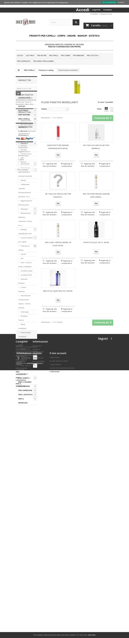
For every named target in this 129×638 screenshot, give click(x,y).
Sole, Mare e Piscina (24, 386)
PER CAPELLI (53, 55)
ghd (22, 476)
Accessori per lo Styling (24, 378)
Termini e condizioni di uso (38, 557)
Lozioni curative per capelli (25, 258)
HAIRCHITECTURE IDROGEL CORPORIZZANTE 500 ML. (58, 146)
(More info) (29, 104)
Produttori (24, 431)
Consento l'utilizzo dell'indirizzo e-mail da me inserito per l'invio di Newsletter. (26, 101)
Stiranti (23, 199)
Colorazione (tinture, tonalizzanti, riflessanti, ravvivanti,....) (24, 150)
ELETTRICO (30, 55)
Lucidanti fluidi (26, 294)
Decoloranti (25, 182)
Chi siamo (24, 513)
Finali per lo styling (24, 267)
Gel (22, 277)
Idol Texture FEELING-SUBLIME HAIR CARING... (96, 195)
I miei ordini (54, 607)
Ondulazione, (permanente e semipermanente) (25, 191)
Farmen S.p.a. (26, 472)
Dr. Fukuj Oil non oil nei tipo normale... (96, 146)
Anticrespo (24, 331)
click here (91, 635)
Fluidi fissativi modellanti (24, 353)
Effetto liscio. (25, 368)
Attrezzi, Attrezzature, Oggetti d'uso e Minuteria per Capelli (24, 170)
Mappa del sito (106, 14)
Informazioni (25, 498)
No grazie (121, 2)
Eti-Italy (23, 468)
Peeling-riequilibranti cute (25, 250)
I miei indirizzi (55, 614)
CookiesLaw (38, 563)
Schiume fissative (22, 300)
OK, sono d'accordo (109, 2)
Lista (111, 109)
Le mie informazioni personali (62, 617)
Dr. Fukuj (24, 460)
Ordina (44, 109)
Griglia (106, 109)
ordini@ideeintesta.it (35, 613)
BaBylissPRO (25, 439)
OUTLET (20, 55)
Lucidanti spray (26, 289)
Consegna (24, 505)
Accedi (82, 10)
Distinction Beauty (27, 456)
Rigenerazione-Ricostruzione (25, 221)
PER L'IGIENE (65, 55)
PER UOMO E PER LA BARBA (43, 61)
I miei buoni (54, 621)
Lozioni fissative (22, 308)
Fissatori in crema (23, 361)
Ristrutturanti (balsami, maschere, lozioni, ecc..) (25, 238)
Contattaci (107, 10)
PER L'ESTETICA (92, 55)
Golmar (23, 480)
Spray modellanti (22, 345)
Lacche (23, 273)
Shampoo (24, 228)
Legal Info (96, 10)
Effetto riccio (25, 372)
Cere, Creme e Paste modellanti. (25, 283)
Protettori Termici (23, 337)
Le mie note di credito (59, 610)
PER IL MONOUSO (23, 61)
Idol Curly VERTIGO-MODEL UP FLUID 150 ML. (58, 244)
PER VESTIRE (41, 55)
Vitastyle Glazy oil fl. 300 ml (96, 242)
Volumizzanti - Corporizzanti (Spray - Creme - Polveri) (25, 320)
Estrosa (23, 464)
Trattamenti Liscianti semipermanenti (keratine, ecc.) (24, 209)
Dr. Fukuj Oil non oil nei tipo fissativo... (58, 195)
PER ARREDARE (78, 55)
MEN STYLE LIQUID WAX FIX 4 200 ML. (58, 291)
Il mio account (58, 602)
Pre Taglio (24, 392)
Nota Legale (25, 509)
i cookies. (25, 2)
